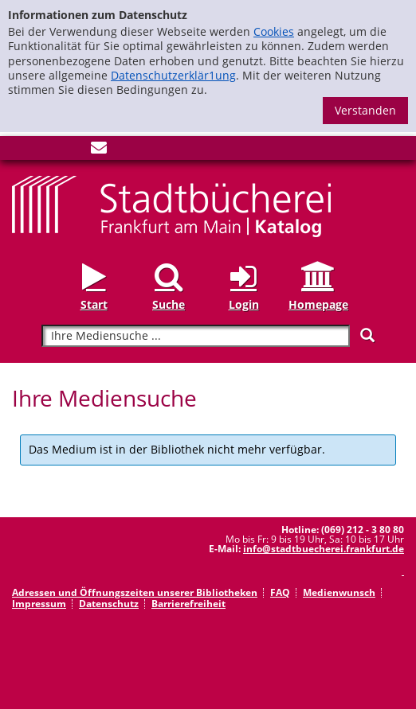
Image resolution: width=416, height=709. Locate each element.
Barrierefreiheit (188, 603)
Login (244, 304)
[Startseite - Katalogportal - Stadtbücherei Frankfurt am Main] (171, 204)
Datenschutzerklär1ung (173, 75)
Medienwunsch (339, 592)
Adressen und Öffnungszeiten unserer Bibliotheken (134, 592)
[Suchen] (367, 335)
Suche (168, 304)
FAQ (280, 592)
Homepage (318, 304)
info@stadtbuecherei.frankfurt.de (323, 548)
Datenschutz (109, 603)
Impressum (39, 603)
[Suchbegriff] (195, 336)
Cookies (273, 31)
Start (94, 304)
